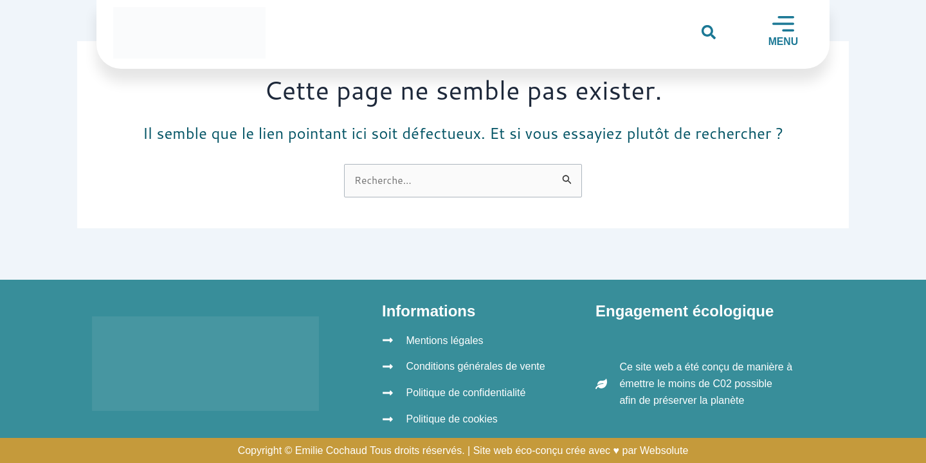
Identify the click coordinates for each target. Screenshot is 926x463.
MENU (783, 41)
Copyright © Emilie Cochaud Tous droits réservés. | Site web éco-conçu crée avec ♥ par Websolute (463, 450)
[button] (708, 31)
